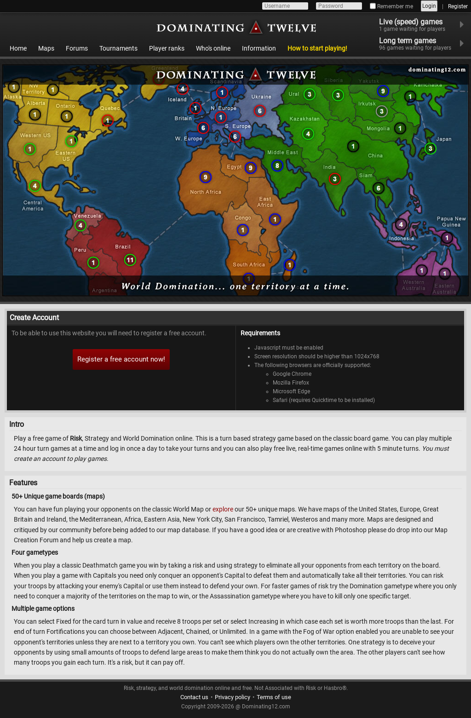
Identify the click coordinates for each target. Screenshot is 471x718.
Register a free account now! (121, 359)
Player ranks (166, 48)
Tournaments (118, 48)
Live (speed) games (418, 24)
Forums (77, 48)
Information (259, 48)
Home (18, 48)
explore (223, 509)
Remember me (391, 6)
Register (458, 6)
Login (429, 6)
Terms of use (274, 697)
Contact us (194, 697)
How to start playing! (317, 48)
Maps (46, 48)
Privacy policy (232, 697)
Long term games (421, 43)
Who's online (213, 48)
